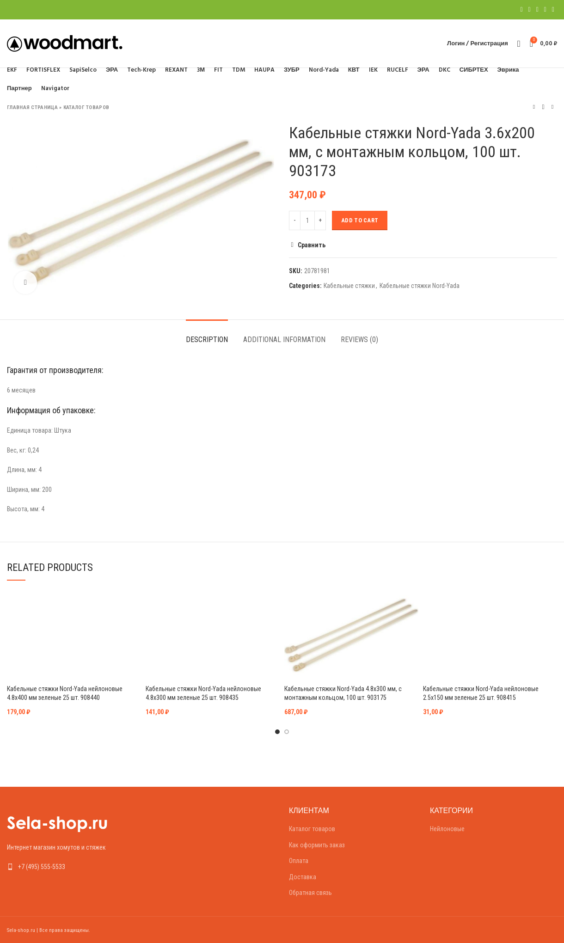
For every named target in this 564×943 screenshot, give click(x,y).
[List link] (70, 867)
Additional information (284, 339)
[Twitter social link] (529, 10)
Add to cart (359, 220)
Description (207, 339)
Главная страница (32, 107)
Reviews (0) (359, 339)
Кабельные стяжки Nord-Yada (420, 285)
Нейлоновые (447, 829)
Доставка (302, 877)
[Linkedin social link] (545, 10)
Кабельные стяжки (349, 285)
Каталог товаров (86, 107)
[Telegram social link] (553, 10)
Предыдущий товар (534, 107)
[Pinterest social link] (537, 10)
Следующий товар (552, 107)
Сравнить (311, 245)
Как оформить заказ (317, 845)
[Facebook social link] (521, 10)
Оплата (298, 860)
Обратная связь (310, 892)
